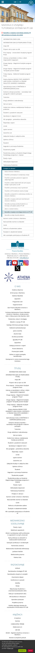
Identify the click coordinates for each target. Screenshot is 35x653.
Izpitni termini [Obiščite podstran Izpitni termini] (7, 129)
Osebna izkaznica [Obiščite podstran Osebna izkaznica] (17, 290)
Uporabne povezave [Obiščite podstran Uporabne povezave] (17, 599)
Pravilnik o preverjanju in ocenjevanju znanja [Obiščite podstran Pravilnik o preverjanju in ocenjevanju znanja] (16, 175)
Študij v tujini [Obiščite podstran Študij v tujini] (7, 158)
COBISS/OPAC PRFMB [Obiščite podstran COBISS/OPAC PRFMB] (17, 624)
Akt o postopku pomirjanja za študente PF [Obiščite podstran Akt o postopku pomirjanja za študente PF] (16, 235)
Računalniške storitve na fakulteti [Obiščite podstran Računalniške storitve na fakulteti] (13, 222)
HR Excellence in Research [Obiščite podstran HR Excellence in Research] (17, 597)
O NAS (18, 286)
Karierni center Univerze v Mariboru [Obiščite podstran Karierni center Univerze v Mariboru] (14, 218)
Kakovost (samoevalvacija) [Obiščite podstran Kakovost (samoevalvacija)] (18, 328)
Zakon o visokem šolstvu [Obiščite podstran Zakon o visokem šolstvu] (11, 209)
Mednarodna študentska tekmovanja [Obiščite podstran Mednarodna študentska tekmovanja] (17, 548)
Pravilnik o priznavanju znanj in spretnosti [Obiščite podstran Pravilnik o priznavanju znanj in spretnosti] (16, 188)
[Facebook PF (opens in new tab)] (9, 263)
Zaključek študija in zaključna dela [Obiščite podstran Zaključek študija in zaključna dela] (14, 136)
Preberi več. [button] (10, 648)
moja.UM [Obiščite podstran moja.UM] (6, 46)
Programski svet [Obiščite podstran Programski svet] (17, 302)
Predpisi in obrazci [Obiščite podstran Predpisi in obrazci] (9, 168)
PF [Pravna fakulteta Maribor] (20, 2)
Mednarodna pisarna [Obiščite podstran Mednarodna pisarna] (17, 554)
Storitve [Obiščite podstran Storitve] (17, 621)
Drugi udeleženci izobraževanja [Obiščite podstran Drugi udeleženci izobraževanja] (13, 100)
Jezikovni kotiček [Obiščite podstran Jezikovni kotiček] (18, 551)
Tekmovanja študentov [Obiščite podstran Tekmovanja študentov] (10, 165)
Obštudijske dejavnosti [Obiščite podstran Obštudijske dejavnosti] (10, 162)
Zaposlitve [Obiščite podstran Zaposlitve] (17, 342)
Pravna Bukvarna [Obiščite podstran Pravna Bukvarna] (17, 348)
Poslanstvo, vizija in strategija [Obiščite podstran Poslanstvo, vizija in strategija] (17, 319)
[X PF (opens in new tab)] (17, 268)
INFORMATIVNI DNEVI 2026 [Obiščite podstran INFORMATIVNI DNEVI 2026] (11, 39)
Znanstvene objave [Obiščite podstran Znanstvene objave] (17, 577)
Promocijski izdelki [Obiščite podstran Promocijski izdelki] (17, 351)
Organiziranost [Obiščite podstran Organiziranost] (17, 305)
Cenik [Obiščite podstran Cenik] (5, 225)
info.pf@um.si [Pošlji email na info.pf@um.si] (24, 258)
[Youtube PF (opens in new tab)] (15, 263)
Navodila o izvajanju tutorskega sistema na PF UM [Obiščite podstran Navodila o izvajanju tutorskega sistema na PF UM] (18, 212)
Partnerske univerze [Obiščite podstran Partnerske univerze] (17, 545)
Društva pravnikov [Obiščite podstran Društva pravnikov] (17, 337)
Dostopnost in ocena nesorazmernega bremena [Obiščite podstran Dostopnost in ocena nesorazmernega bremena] (17, 360)
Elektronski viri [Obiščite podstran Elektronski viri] (17, 627)
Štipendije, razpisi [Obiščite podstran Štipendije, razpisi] (9, 123)
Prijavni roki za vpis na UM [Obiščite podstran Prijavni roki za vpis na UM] (11, 49)
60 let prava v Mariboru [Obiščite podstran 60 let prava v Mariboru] (17, 293)
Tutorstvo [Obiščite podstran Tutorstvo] (6, 97)
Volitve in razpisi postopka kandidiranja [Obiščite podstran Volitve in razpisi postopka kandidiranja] (17, 355)
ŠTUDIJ (17, 368)
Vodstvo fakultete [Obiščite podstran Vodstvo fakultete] (17, 296)
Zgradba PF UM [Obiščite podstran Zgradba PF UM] (17, 340)
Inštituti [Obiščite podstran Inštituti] (17, 568)
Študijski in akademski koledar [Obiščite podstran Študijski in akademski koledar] (12, 232)
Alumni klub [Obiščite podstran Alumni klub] (17, 334)
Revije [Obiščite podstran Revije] (17, 586)
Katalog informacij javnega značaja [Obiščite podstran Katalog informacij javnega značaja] (17, 325)
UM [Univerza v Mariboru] (15, 2)
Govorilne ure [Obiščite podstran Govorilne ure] (7, 133)
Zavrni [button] (30, 650)
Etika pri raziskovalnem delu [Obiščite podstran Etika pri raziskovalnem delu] (17, 594)
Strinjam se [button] (22, 650)
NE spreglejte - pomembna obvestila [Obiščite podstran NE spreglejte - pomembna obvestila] (14, 119)
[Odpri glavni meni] (2, 2)
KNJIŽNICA (17, 614)
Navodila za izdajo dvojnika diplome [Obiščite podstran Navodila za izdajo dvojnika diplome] (14, 215)
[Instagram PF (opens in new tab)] (26, 263)
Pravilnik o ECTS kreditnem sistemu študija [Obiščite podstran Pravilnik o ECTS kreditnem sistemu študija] (16, 191)
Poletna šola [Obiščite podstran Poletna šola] (17, 557)
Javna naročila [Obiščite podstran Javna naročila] (17, 331)
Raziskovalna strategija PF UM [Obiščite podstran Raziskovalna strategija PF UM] (17, 571)
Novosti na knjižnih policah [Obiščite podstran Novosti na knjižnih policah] (17, 638)
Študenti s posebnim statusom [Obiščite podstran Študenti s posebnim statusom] (12, 113)
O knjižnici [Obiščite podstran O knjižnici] (17, 618)
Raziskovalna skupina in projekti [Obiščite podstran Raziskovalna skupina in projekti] (17, 574)
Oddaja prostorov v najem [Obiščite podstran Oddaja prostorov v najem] (17, 345)
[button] (31, 3)
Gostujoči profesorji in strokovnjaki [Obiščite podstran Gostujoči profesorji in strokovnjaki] (17, 542)
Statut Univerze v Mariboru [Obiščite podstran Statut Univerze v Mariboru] (12, 171)
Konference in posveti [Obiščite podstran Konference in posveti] (17, 580)
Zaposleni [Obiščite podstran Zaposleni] (17, 299)
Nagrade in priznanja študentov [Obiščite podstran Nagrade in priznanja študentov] (13, 146)
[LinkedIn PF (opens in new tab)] (20, 263)
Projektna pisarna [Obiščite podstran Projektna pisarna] (17, 602)
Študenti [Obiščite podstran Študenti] (6, 143)
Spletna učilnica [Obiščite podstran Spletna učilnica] (8, 139)
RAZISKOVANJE (17, 564)
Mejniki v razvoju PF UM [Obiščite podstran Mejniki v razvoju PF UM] (17, 322)
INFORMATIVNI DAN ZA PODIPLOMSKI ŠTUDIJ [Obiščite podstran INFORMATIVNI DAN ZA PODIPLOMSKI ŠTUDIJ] (17, 42)
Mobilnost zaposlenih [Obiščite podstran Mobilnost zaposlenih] (17, 530)
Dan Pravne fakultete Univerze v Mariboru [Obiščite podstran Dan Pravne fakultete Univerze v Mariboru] (18, 308)
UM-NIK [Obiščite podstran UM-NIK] (17, 630)
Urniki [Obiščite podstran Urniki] (5, 126)
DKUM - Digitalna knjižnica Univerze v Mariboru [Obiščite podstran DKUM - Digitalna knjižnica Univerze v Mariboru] (17, 634)
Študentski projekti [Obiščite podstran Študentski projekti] (9, 150)
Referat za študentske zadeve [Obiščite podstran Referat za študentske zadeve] (12, 228)
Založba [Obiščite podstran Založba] (17, 583)
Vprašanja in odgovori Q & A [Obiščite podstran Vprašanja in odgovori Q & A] (12, 116)
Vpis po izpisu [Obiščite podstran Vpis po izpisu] (7, 104)
